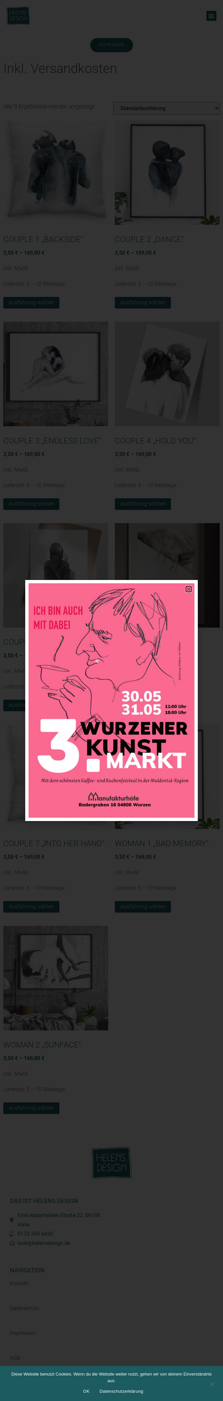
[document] (111, 700)
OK (86, 1391)
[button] (188, 589)
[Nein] (212, 1383)
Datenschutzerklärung (121, 1391)
